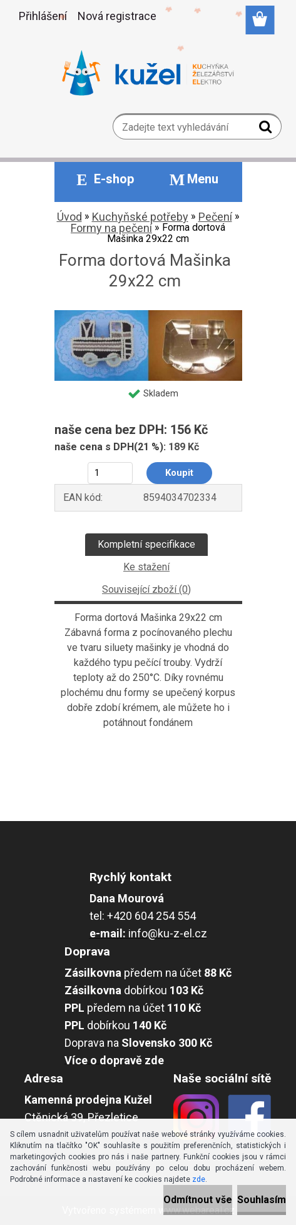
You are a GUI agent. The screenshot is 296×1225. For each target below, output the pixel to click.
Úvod (69, 216)
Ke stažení (146, 567)
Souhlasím (261, 1200)
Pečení (215, 216)
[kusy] (110, 473)
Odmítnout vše (197, 1200)
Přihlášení (43, 16)
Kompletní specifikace (146, 544)
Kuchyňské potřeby (140, 216)
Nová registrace (117, 16)
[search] (267, 129)
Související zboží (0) (146, 589)
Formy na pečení (111, 227)
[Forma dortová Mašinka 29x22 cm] (148, 315)
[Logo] (148, 73)
